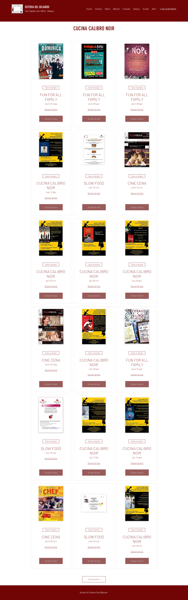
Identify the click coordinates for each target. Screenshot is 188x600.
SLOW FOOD (94, 183)
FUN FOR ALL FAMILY (51, 96)
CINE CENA (137, 183)
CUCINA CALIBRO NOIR (51, 185)
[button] (145, 9)
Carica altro (94, 579)
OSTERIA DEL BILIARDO (37, 7)
